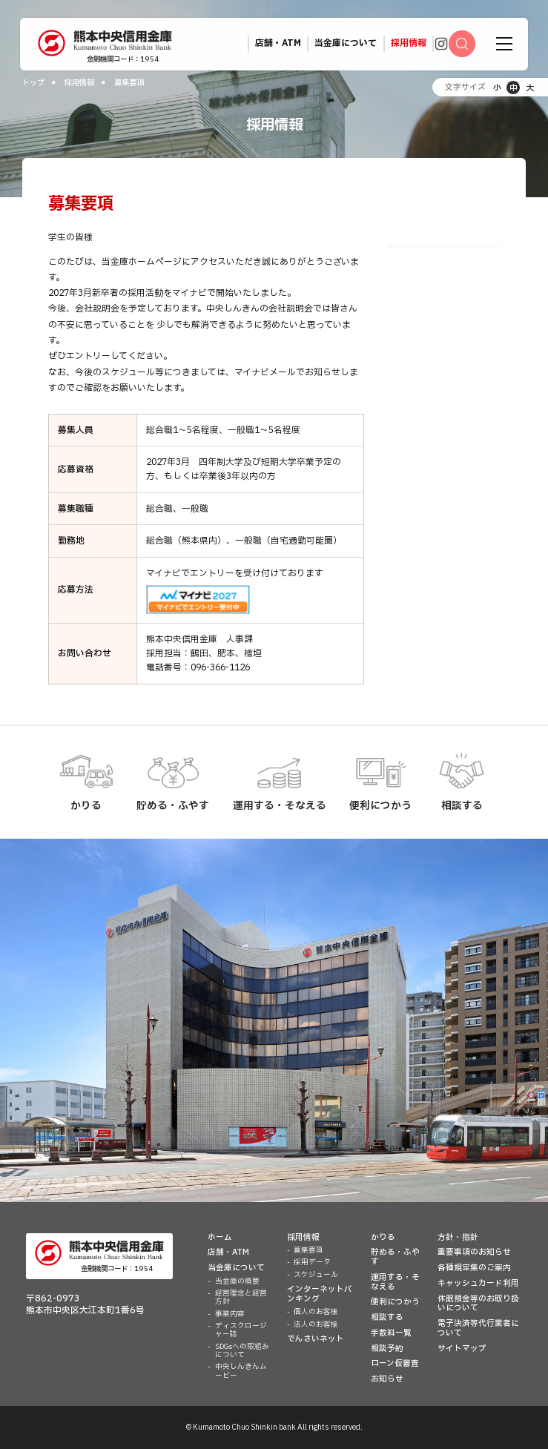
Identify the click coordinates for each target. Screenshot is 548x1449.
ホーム (220, 1238)
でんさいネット (315, 1339)
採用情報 (79, 82)
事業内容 (230, 1314)
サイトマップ (462, 1349)
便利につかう (395, 1302)
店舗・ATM (228, 1252)
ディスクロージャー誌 (241, 1330)
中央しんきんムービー (241, 1370)
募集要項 (413, 258)
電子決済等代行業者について (478, 1328)
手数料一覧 (391, 1333)
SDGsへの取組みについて (242, 1350)
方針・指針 (458, 1238)
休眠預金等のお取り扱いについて (478, 1304)
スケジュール (421, 312)
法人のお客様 (316, 1324)
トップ (33, 82)
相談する (387, 1318)
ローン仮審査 (395, 1364)
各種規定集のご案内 (474, 1268)
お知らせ (387, 1379)
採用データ (417, 285)
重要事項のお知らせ (474, 1252)
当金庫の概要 (237, 1281)
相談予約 (387, 1349)
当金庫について (236, 1268)
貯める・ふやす (395, 1257)
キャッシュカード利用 (478, 1284)
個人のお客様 (316, 1312)
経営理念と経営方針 (241, 1297)
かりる (383, 1238)
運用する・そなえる (395, 1282)
